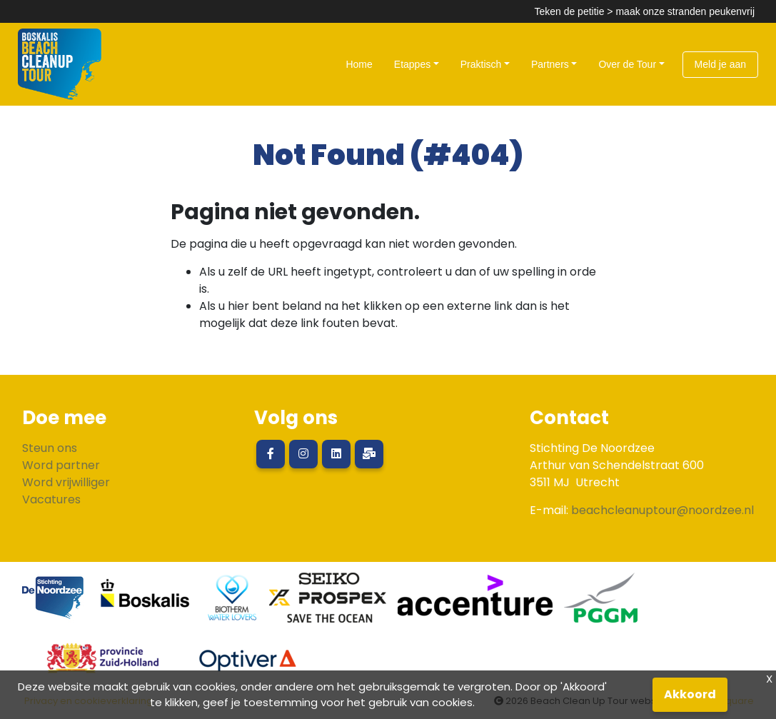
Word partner (61, 465)
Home (359, 64)
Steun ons (49, 448)
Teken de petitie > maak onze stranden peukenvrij (644, 11)
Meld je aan (720, 64)
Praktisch (481, 64)
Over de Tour (627, 64)
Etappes (412, 64)
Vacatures (51, 499)
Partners (550, 64)
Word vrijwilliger (66, 482)
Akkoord (690, 694)
